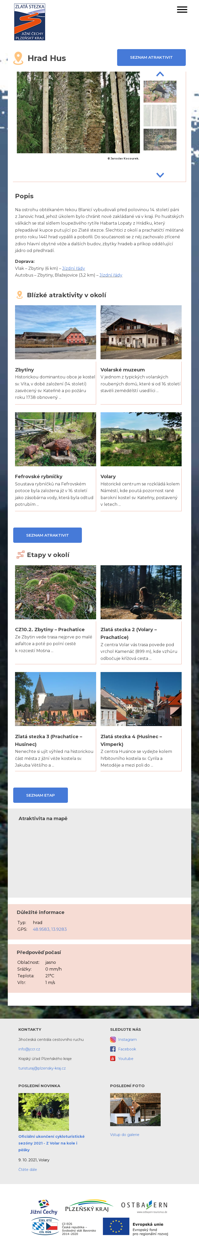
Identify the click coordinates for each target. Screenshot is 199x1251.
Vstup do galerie (124, 1134)
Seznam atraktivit (151, 57)
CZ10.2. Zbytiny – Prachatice (50, 629)
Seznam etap (40, 795)
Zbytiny (24, 370)
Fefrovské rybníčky (38, 476)
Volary (108, 476)
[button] (182, 11)
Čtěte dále (27, 1169)
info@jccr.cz (29, 1049)
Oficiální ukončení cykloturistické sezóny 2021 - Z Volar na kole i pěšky (51, 1143)
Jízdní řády (73, 268)
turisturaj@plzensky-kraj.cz (42, 1068)
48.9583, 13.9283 (50, 929)
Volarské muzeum (123, 370)
